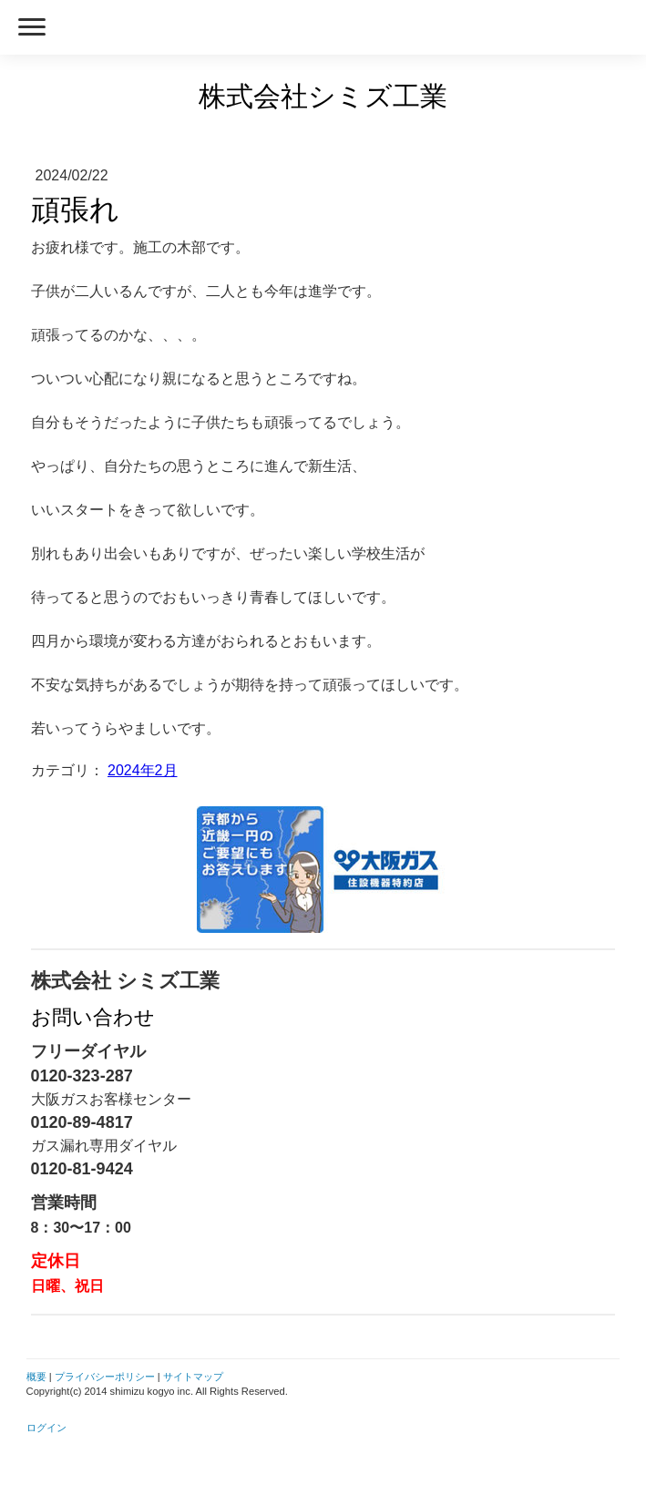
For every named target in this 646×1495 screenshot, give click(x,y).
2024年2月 (143, 770)
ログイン (46, 1427)
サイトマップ (193, 1376)
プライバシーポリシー (105, 1376)
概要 (36, 1376)
